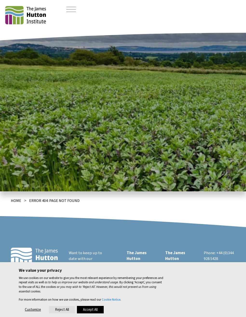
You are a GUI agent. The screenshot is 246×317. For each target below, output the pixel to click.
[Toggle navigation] (71, 10)
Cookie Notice (111, 299)
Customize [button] (33, 309)
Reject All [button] (62, 309)
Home (16, 200)
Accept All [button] (90, 309)
